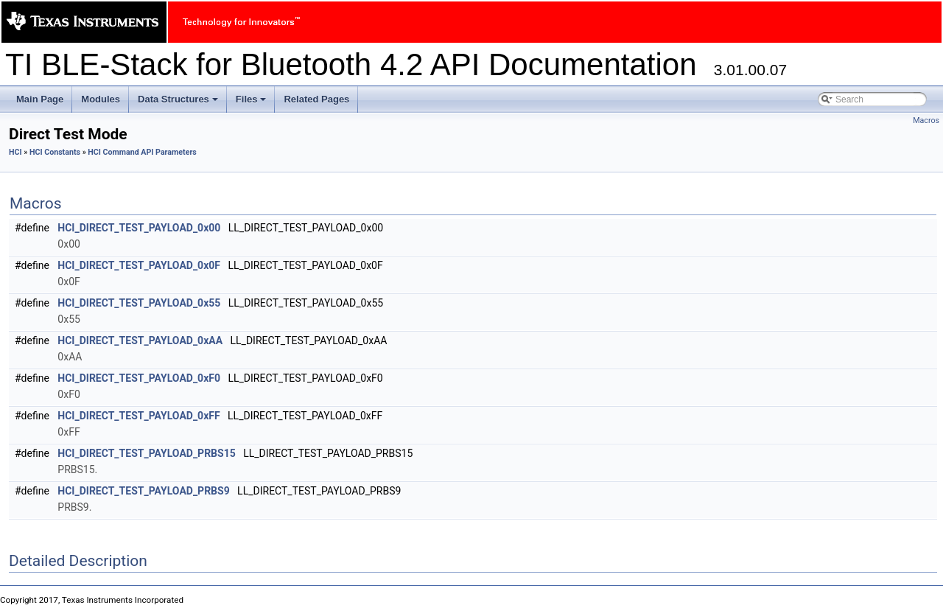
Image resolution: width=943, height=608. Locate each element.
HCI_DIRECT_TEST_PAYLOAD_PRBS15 (146, 453)
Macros (926, 120)
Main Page (39, 99)
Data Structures (179, 103)
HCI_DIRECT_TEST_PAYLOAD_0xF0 (138, 378)
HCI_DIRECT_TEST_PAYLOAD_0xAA (139, 340)
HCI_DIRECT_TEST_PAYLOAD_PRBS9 (143, 491)
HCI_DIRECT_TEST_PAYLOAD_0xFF (138, 416)
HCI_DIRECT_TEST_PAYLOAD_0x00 (138, 228)
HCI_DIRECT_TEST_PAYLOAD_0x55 (138, 303)
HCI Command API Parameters (142, 152)
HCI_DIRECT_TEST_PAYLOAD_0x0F (138, 265)
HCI (15, 152)
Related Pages (316, 99)
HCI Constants (54, 152)
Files (252, 103)
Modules (100, 99)
